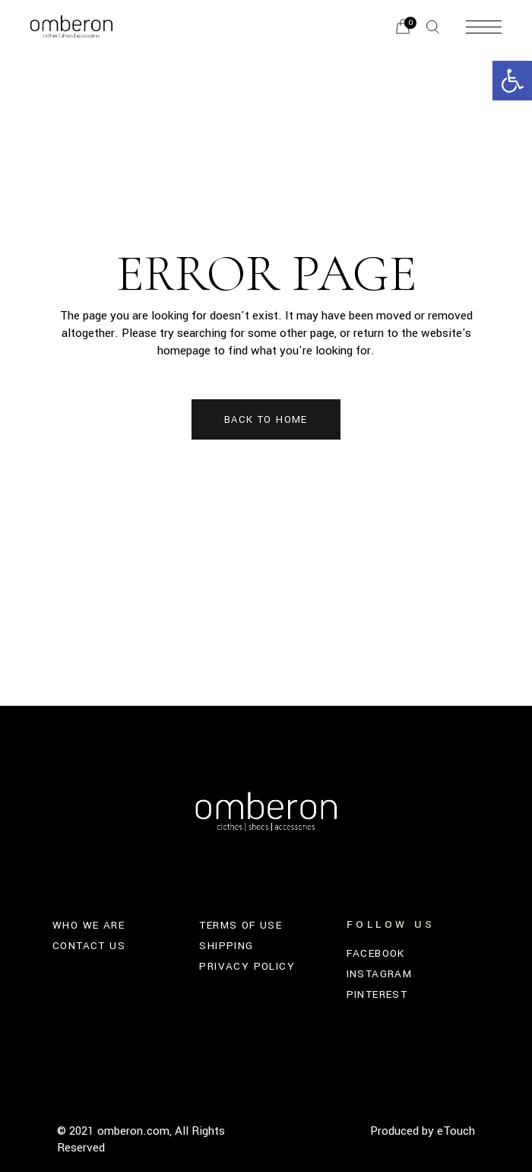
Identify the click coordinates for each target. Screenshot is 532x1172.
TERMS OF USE (240, 925)
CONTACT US (88, 946)
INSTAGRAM (380, 974)
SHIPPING (226, 946)
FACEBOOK (376, 953)
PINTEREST (377, 994)
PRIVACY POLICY (247, 966)
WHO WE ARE (88, 925)
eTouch (456, 1131)
